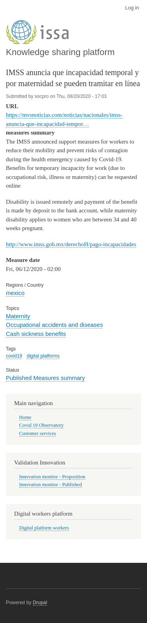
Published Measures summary (45, 377)
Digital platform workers (44, 528)
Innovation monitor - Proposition (52, 476)
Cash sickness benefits (36, 333)
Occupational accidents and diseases (54, 324)
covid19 (14, 356)
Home (25, 417)
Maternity (18, 316)
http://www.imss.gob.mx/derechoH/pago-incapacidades (71, 244)
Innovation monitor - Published (50, 484)
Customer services (37, 433)
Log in (132, 8)
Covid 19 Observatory (41, 425)
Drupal (40, 602)
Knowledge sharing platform (60, 52)
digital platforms (43, 356)
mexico (15, 292)
